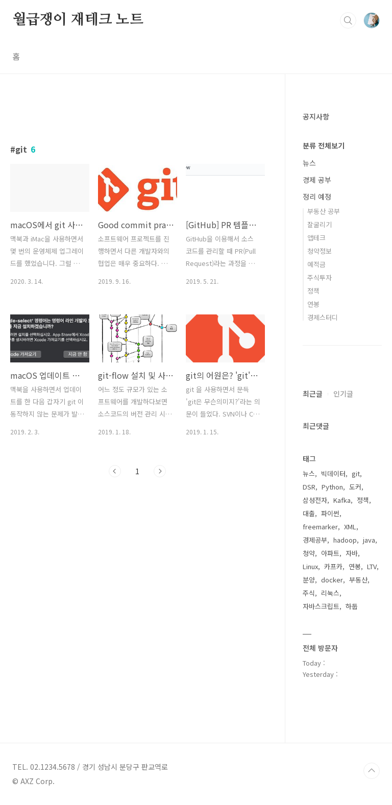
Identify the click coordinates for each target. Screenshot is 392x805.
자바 (352, 553)
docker (332, 579)
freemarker (320, 526)
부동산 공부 (323, 211)
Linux (310, 566)
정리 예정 (317, 196)
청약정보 (319, 251)
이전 (115, 471)
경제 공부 (317, 180)
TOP (371, 771)
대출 (309, 513)
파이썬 (330, 513)
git (356, 473)
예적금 (316, 264)
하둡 (352, 606)
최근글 (313, 393)
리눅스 (330, 593)
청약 (309, 553)
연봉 (313, 304)
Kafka (342, 500)
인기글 (343, 393)
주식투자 (319, 277)
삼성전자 (315, 500)
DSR (309, 487)
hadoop (345, 540)
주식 (309, 593)
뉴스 (309, 163)
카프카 (333, 566)
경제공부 (315, 540)
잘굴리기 (319, 224)
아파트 (330, 553)
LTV (372, 566)
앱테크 (316, 237)
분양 (309, 579)
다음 (160, 471)
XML (350, 526)
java (369, 540)
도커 (355, 487)
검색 (348, 20)
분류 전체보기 (324, 145)
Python (332, 487)
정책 (313, 291)
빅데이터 (333, 473)
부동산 (358, 579)
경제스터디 (322, 317)
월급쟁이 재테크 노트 (77, 20)
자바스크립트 (321, 606)
